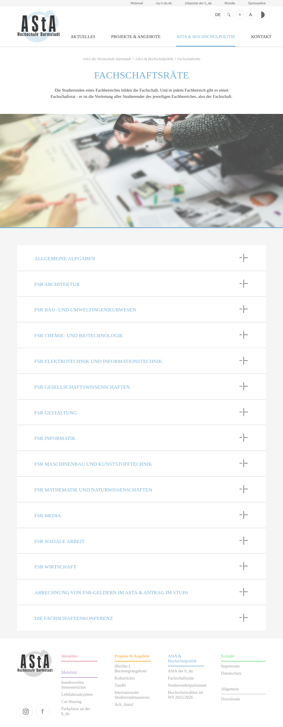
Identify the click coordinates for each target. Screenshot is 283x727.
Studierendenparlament (187, 685)
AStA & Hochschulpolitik (205, 36)
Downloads (230, 699)
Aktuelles (82, 36)
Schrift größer (250, 14)
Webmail (137, 3)
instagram (26, 711)
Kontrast (261, 14)
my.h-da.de (164, 3)
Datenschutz (231, 673)
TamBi (120, 685)
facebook (43, 711)
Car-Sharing (71, 701)
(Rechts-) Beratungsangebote (131, 668)
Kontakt (261, 36)
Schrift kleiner (239, 14)
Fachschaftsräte (189, 59)
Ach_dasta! (124, 704)
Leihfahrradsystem (77, 694)
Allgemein (230, 689)
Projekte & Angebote (136, 36)
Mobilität (69, 672)
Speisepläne (257, 3)
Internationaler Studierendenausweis (132, 695)
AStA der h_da (180, 671)
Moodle (230, 3)
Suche (228, 14)
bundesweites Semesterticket (73, 685)
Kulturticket (125, 678)
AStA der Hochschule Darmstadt (38, 26)
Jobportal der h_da (198, 3)
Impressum (230, 666)
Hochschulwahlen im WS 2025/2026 (185, 695)
